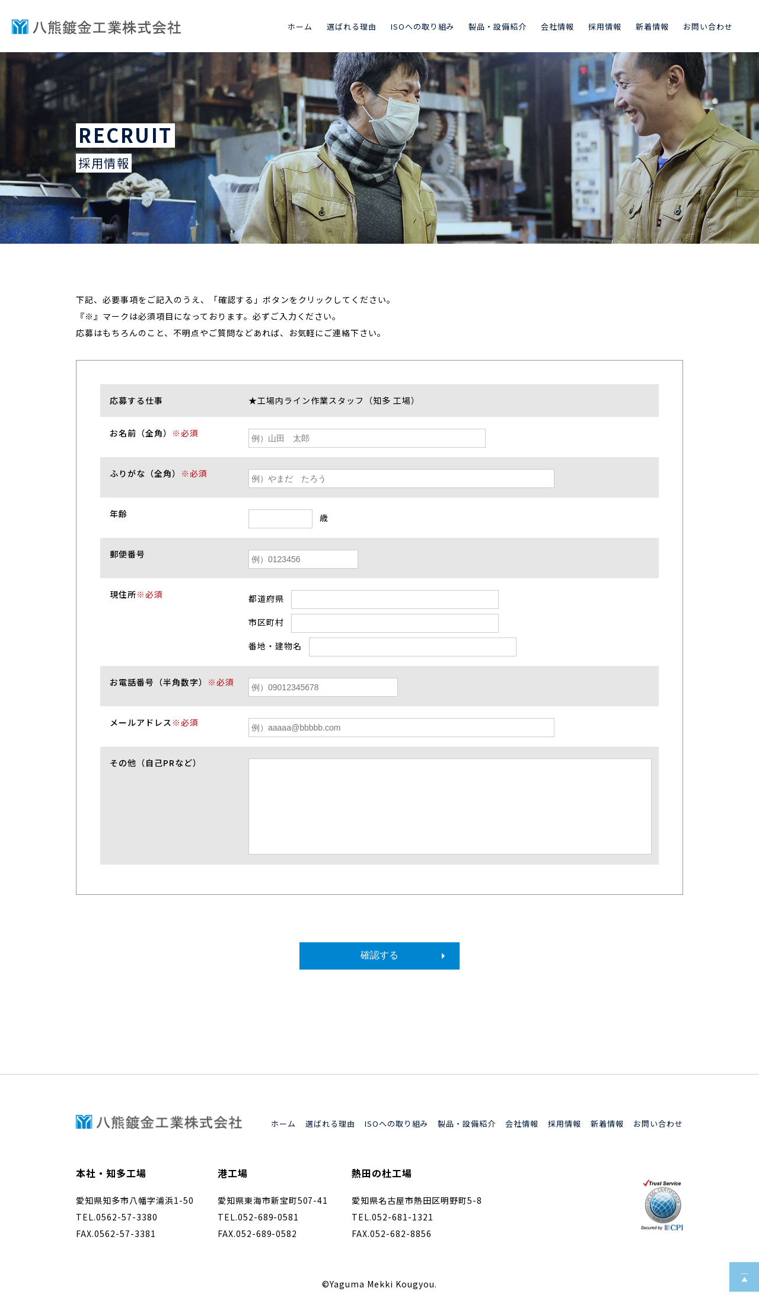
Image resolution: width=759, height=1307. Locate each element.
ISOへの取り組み (423, 26)
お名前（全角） (154, 433)
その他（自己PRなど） (156, 763)
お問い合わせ (708, 26)
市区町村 (266, 622)
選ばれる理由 (352, 26)
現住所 (136, 594)
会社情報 (557, 26)
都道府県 (266, 598)
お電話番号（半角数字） (172, 682)
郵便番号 (127, 554)
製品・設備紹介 (497, 26)
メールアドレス (154, 722)
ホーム (300, 26)
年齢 (118, 513)
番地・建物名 (275, 646)
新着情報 (652, 26)
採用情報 (604, 26)
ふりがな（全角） (159, 473)
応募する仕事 (136, 400)
